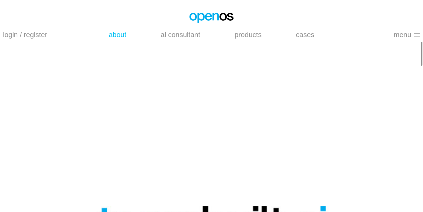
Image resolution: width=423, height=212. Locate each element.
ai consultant (180, 35)
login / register (25, 35)
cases (305, 35)
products (247, 35)
